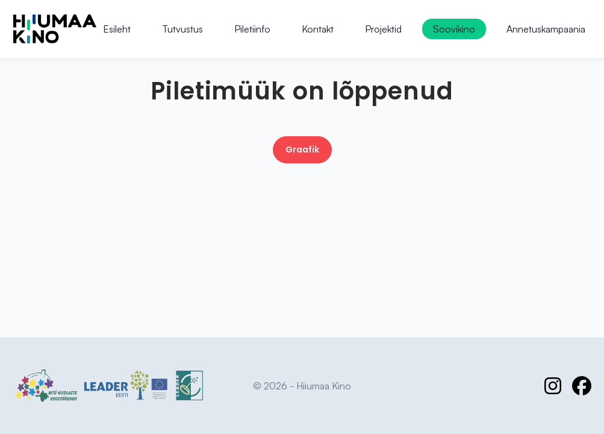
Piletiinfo (252, 29)
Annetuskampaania (545, 29)
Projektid (383, 29)
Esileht (117, 29)
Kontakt (318, 29)
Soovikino (454, 29)
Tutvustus (182, 29)
